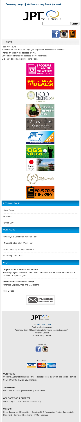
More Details (8, 291)
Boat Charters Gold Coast (28, 401)
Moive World (39, 391)
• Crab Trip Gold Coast (13, 255)
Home (5, 412)
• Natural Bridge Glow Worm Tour (17, 243)
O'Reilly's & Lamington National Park (18, 377)
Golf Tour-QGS (9, 401)
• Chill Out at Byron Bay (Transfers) (18, 249)
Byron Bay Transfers (11, 391)
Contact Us (24, 412)
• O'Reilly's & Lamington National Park (20, 237)
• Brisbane (7, 216)
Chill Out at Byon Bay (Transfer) (23, 380)
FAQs (36, 415)
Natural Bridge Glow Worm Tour (49, 377)
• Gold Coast (8, 210)
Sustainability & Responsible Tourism (47, 412)
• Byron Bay (8, 223)
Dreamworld (27, 391)
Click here (6, 59)
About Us (14, 412)
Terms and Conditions (23, 415)
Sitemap (44, 415)
